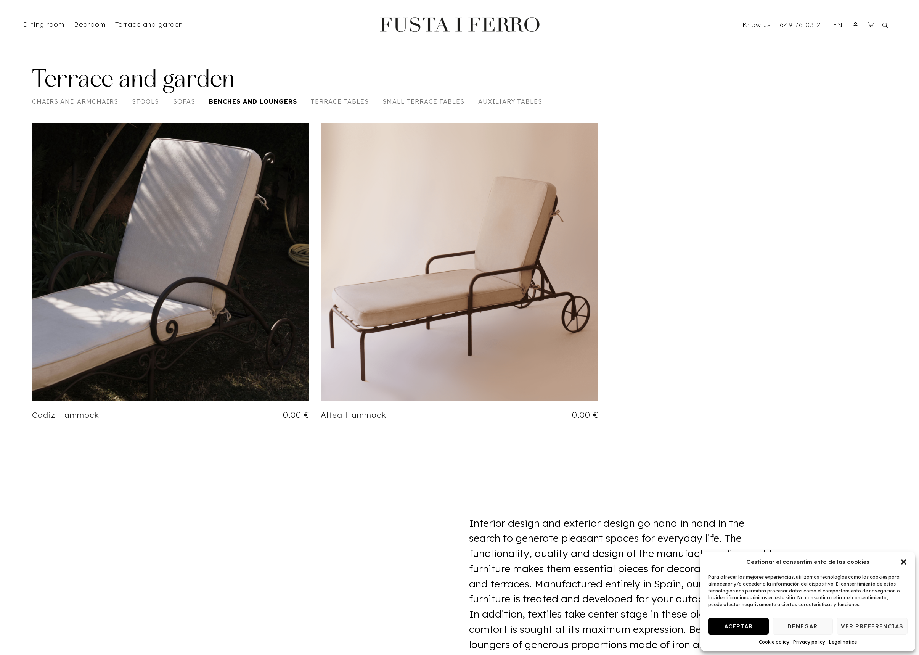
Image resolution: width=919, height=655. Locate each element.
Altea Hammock (353, 415)
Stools (145, 101)
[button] (904, 562)
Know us (756, 24)
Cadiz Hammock (65, 415)
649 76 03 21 (802, 24)
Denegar (802, 626)
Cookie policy (774, 642)
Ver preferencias (872, 626)
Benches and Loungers (253, 101)
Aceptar (738, 626)
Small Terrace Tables (423, 101)
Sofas (184, 101)
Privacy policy (809, 642)
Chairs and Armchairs (75, 101)
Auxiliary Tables (510, 101)
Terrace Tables (340, 101)
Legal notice (843, 642)
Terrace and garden (133, 81)
